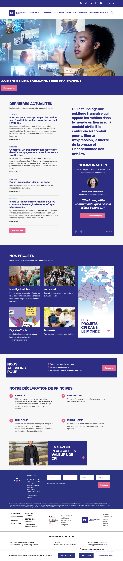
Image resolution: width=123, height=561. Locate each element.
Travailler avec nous (98, 13)
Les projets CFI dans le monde (90, 325)
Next (81, 231)
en (109, 3)
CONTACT (14, 520)
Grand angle (71, 13)
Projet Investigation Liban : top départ (30, 182)
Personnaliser (106, 556)
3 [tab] (111, 232)
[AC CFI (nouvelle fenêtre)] (63, 543)
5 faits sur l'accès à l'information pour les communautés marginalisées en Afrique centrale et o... (32, 204)
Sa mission (109, 368)
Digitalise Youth (18, 330)
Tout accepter (66, 556)
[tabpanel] (92, 198)
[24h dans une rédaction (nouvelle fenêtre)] (24, 543)
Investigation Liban (19, 289)
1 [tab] (107, 232)
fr (113, 3)
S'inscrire (104, 485)
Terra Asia (49, 330)
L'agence (33, 13)
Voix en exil (50, 289)
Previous (76, 231)
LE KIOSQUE (15, 513)
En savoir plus (9, 88)
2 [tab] (109, 232)
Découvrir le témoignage (93, 215)
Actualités (83, 13)
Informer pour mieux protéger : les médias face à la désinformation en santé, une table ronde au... (33, 120)
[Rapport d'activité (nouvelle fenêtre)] (97, 543)
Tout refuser (86, 556)
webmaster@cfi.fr (19, 507)
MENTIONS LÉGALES (29, 514)
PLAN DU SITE (16, 523)
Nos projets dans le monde (53, 13)
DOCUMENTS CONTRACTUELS (31, 525)
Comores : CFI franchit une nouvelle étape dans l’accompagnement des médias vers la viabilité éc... (33, 152)
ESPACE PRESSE (17, 517)
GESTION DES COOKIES (30, 520)
